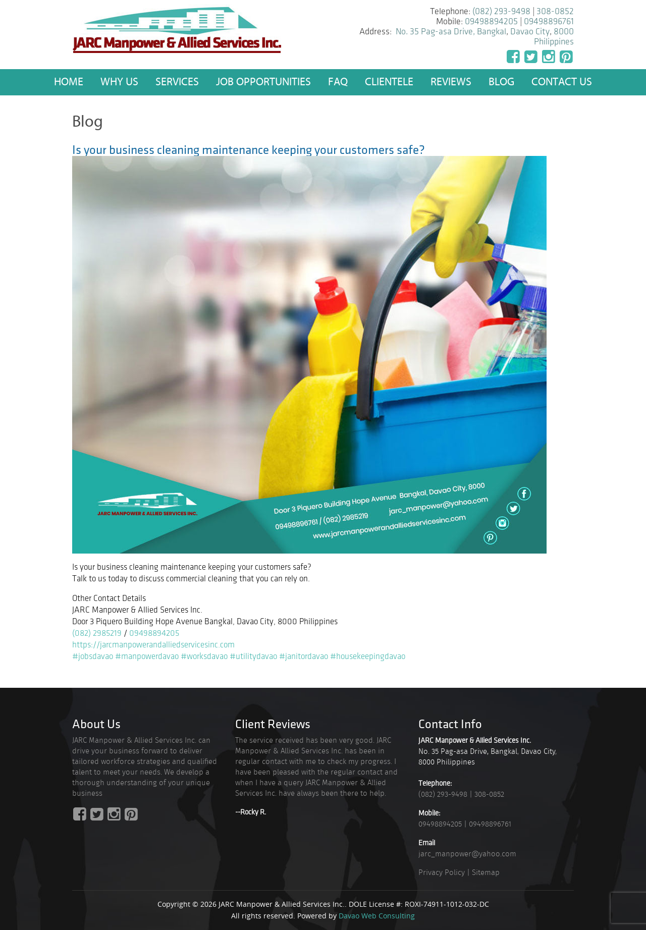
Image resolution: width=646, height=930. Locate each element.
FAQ (338, 82)
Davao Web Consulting (377, 915)
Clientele (389, 82)
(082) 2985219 (97, 633)
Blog (501, 82)
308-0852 (555, 11)
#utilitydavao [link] (253, 656)
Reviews (450, 82)
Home (68, 82)
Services (177, 82)
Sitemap (486, 872)
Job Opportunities (263, 82)
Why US (119, 82)
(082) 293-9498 (501, 11)
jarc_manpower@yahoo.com (467, 853)
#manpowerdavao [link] (147, 656)
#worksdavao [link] (204, 656)
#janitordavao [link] (303, 656)
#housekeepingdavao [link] (367, 656)
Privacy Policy (441, 872)
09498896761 (549, 21)
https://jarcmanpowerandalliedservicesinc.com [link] (153, 645)
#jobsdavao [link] (92, 656)
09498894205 (491, 21)
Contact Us (561, 82)
